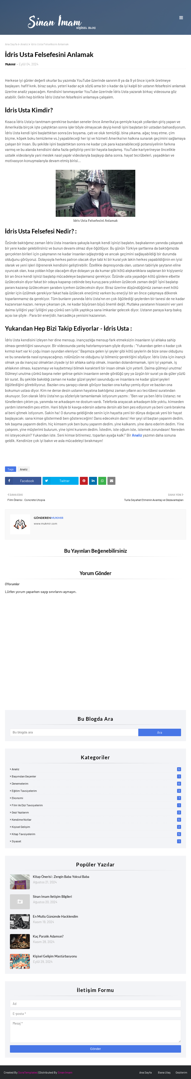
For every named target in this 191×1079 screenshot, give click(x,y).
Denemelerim (96, 783)
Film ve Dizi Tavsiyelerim (96, 805)
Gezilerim (181, 1072)
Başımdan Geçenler (96, 776)
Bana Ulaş (164, 1072)
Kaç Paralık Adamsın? (48, 936)
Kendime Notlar (96, 819)
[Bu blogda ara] (74, 732)
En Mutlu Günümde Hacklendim (55, 916)
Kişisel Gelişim (96, 826)
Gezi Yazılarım (96, 812)
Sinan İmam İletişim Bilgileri (52, 897)
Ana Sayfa (11, 44)
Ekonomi (96, 798)
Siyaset (96, 841)
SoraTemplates (28, 1072)
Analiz (24, 44)
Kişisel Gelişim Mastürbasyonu (55, 956)
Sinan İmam (65, 1072)
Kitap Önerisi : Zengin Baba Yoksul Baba (61, 877)
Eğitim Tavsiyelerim (96, 790)
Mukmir (10, 64)
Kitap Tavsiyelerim (96, 834)
